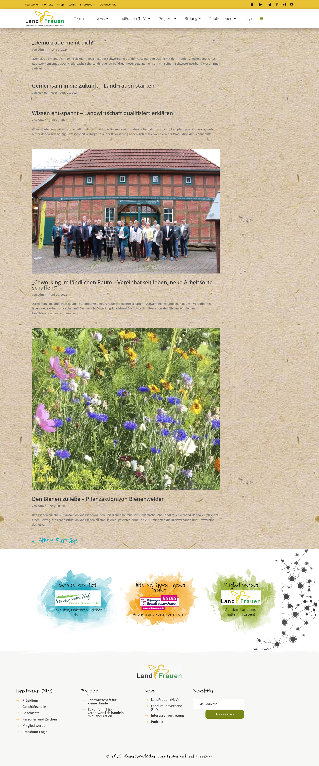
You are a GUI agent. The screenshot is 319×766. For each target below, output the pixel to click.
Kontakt (48, 5)
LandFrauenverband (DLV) (166, 707)
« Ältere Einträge (54, 542)
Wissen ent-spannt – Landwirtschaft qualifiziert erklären (102, 113)
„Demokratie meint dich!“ (63, 42)
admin (42, 49)
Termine (80, 18)
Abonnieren (225, 714)
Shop (60, 5)
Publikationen (220, 18)
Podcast (157, 721)
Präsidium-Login (35, 732)
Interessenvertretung (167, 715)
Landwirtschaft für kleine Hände (102, 701)
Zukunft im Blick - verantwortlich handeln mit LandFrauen (106, 712)
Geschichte (30, 713)
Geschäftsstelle (34, 706)
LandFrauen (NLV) (131, 18)
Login (72, 5)
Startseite (31, 5)
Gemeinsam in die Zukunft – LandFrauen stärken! (94, 85)
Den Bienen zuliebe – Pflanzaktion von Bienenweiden (98, 498)
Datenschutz (108, 5)
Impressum (87, 5)
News (100, 18)
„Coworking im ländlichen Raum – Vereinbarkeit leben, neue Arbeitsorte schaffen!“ (122, 285)
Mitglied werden (34, 725)
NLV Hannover (47, 92)
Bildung (191, 18)
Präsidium (30, 700)
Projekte (166, 18)
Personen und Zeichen (39, 719)
